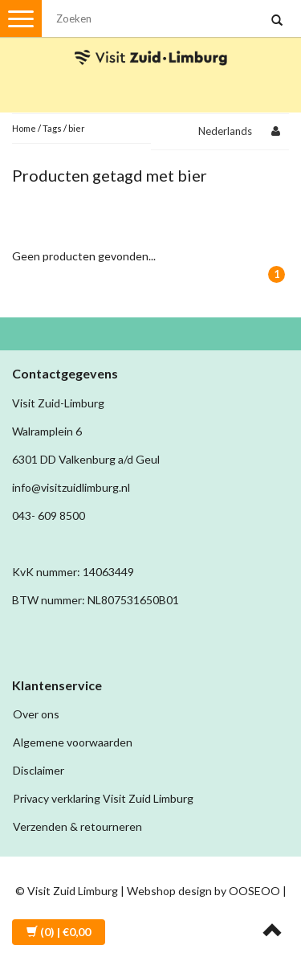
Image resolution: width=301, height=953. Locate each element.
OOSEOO (254, 891)
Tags (52, 128)
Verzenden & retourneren (77, 826)
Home (24, 128)
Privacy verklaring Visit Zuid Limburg (103, 798)
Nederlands (225, 131)
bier (76, 128)
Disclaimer (38, 770)
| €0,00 (58, 932)
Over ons (36, 714)
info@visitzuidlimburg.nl (71, 487)
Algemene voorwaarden (72, 742)
